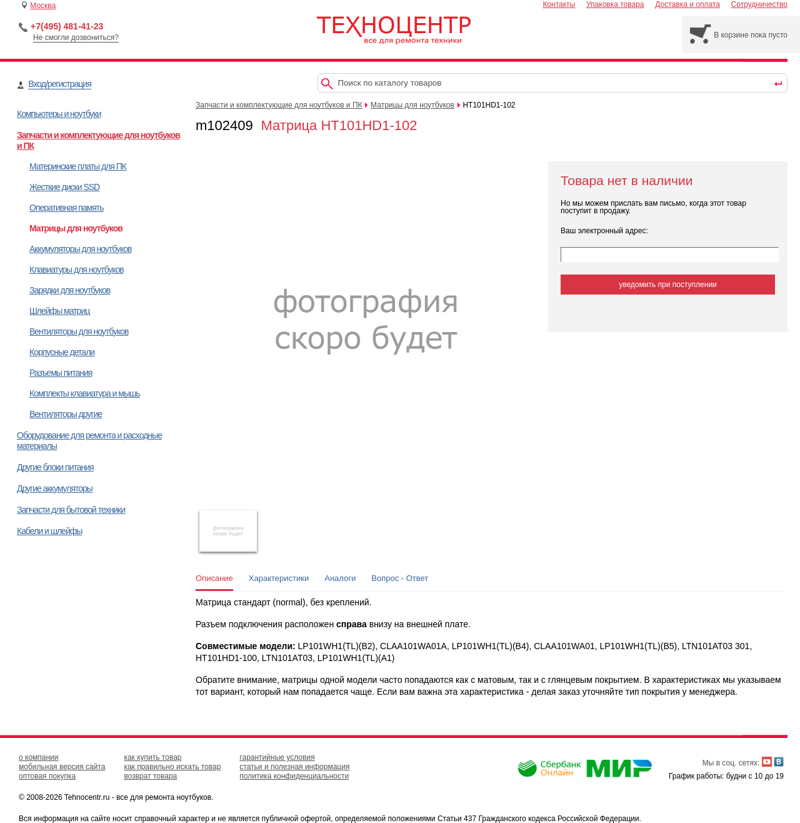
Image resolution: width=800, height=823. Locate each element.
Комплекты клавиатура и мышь (84, 393)
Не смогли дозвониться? (76, 37)
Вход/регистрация (59, 84)
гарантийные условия (276, 757)
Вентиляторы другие (65, 414)
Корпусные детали (61, 352)
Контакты (558, 4)
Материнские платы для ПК (77, 166)
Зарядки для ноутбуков (69, 290)
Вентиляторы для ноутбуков (78, 331)
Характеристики (279, 578)
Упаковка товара (615, 4)
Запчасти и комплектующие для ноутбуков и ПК (279, 105)
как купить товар (152, 757)
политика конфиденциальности (294, 776)
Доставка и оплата (687, 4)
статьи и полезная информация (294, 766)
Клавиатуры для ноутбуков (76, 270)
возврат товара (150, 776)
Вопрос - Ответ (399, 578)
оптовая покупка (47, 776)
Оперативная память (66, 208)
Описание (214, 578)
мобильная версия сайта (62, 766)
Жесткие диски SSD (64, 187)
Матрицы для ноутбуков (75, 228)
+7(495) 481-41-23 (67, 26)
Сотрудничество (759, 4)
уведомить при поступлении (668, 284)
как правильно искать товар (172, 766)
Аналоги (340, 578)
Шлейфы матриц (59, 311)
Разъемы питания (60, 373)
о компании (39, 757)
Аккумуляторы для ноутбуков (80, 249)
